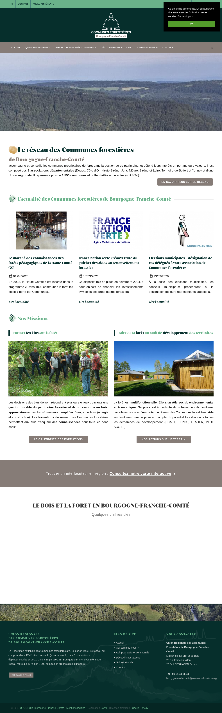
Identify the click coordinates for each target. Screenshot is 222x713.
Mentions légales (75, 708)
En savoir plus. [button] (185, 16)
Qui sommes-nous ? (38, 47)
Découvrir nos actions (116, 47)
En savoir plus (21, 675)
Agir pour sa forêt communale (75, 47)
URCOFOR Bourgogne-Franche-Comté (42, 708)
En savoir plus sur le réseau (185, 181)
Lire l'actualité (19, 302)
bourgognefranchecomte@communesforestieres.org (191, 678)
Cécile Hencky (140, 708)
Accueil (16, 47)
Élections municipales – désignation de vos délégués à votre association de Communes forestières (180, 263)
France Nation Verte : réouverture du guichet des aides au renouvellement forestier (109, 263)
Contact (23, 4)
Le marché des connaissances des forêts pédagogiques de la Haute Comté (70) (40, 263)
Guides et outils (147, 47)
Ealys (104, 708)
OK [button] (191, 23)
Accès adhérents (43, 4)
